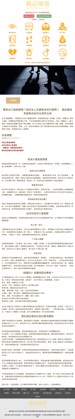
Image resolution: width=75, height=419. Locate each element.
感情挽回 (24, 367)
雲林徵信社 (70, 410)
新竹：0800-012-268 (29, 406)
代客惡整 (36, 371)
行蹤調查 (13, 78)
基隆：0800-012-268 (13, 406)
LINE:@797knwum (44, 16)
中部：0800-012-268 (29, 402)
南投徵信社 (60, 410)
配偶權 (6, 371)
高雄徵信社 (26, 413)
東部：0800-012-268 (62, 402)
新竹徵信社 (23, 410)
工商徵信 (68, 371)
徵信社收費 (16, 371)
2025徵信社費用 (65, 413)
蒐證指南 (62, 367)
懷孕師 (37, 374)
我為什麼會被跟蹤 (8, 120)
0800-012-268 (28, 16)
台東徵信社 (45, 413)
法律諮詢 (58, 371)
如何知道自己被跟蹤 (9, 123)
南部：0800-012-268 (45, 402)
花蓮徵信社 (54, 413)
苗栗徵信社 (33, 410)
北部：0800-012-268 (13, 402)
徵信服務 (43, 367)
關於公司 (26, 371)
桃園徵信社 (14, 410)
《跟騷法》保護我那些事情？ (13, 126)
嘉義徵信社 (8, 413)
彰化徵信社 (51, 410)
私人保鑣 (6, 367)
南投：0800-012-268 (45, 406)
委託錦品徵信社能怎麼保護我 (13, 128)
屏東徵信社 (36, 413)
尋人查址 (34, 367)
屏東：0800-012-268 (62, 406)
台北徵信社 (5, 410)
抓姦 (70, 367)
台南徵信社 (17, 413)
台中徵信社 (42, 410)
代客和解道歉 (47, 371)
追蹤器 (15, 367)
